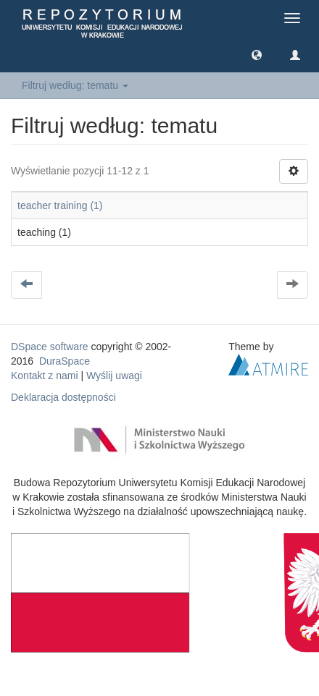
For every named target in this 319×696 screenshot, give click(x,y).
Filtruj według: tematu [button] (75, 85)
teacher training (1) (60, 205)
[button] (257, 54)
